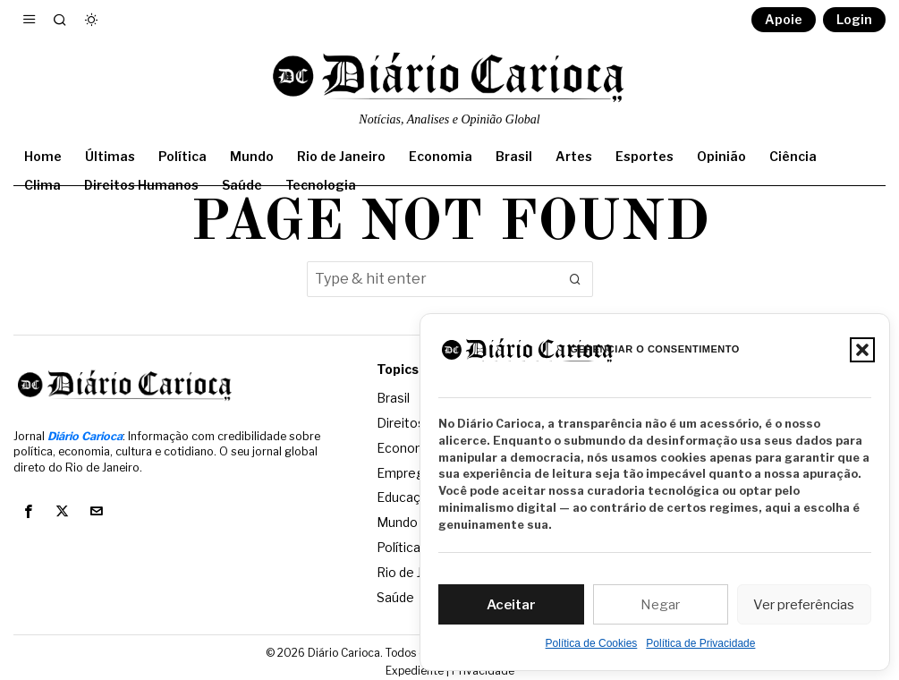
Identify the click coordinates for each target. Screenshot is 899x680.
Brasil (393, 397)
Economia (407, 446)
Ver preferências (803, 605)
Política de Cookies (592, 643)
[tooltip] (27, 511)
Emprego (404, 470)
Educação (406, 494)
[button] (862, 350)
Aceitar (511, 605)
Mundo (397, 518)
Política (398, 542)
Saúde (395, 591)
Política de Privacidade (700, 643)
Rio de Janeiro (418, 566)
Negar (660, 605)
